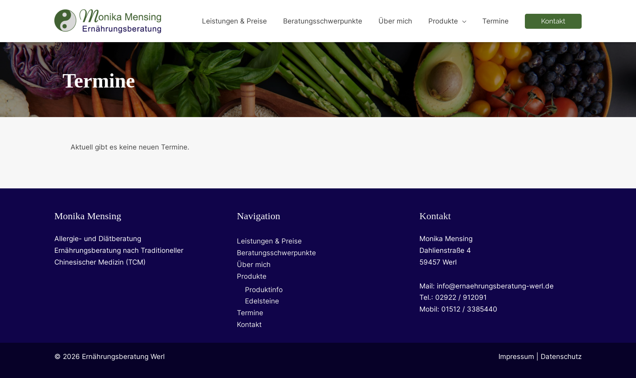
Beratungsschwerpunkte (276, 253)
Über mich (254, 265)
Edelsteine (262, 301)
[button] (466, 21)
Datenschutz (561, 356)
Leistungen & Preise (269, 241)
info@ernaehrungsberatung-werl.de (495, 286)
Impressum (516, 356)
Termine (250, 313)
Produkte (251, 276)
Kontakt (249, 324)
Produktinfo (264, 290)
